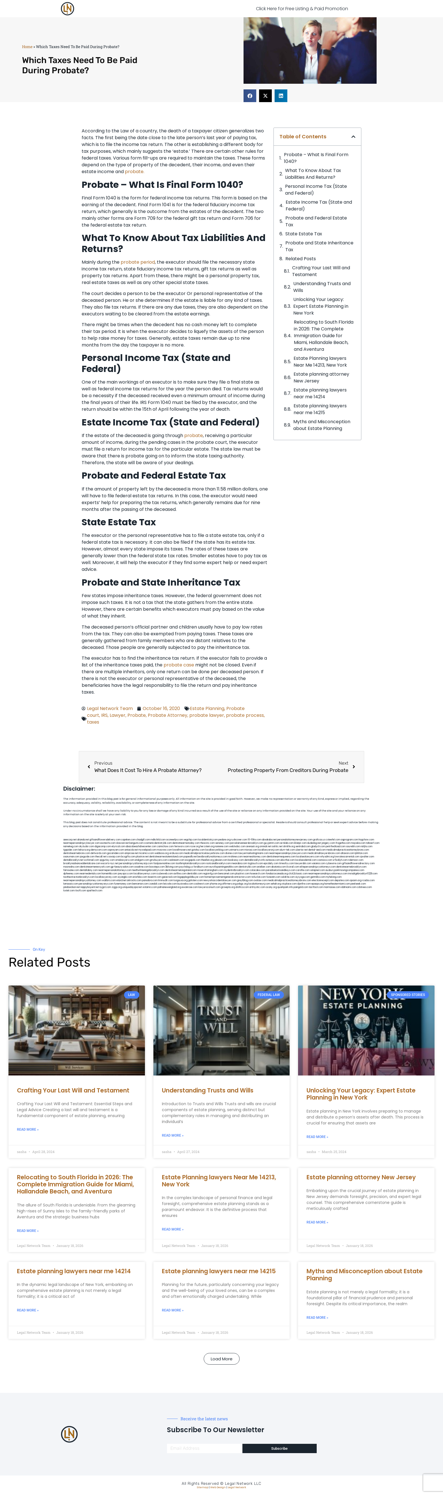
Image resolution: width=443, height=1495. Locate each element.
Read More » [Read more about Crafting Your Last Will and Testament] (28, 1130)
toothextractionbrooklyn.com (79, 877)
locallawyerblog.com (217, 849)
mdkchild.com (158, 839)
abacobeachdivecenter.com (141, 846)
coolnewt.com (201, 883)
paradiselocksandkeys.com (281, 870)
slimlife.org (289, 846)
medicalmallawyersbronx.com (323, 853)
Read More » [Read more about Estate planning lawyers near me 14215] (173, 1310)
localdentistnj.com (208, 839)
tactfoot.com (316, 887)
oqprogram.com (349, 839)
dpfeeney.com (71, 873)
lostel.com (69, 890)
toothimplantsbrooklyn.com (190, 863)
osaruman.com (71, 856)
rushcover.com (239, 839)
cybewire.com (334, 863)
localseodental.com (306, 860)
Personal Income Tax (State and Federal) (316, 189)
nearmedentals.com (90, 873)
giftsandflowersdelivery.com (105, 839)
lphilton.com (361, 853)
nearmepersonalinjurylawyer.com (81, 843)
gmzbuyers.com (159, 860)
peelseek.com (358, 883)
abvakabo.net (269, 839)
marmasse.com (332, 887)
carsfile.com (303, 870)
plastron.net (142, 856)
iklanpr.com (300, 843)
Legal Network (237, 1487)
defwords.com (99, 853)
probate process (245, 715)
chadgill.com (143, 839)
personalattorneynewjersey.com (294, 839)
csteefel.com (333, 839)
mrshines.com (235, 856)
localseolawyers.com (308, 856)
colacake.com (257, 870)
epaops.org (317, 883)
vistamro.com (149, 887)
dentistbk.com (194, 873)
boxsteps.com (157, 866)
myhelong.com (334, 877)
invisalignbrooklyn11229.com (362, 873)
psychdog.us (186, 866)
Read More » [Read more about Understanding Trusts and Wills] (173, 1135)
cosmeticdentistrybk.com (158, 843)
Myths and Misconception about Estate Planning (321, 425)
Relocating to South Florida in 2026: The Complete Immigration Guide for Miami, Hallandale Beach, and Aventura (323, 335)
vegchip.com (190, 839)
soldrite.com (288, 877)
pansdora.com (150, 880)
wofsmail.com (91, 860)
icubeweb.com (165, 873)
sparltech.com (94, 890)
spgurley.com (107, 860)
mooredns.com (71, 866)
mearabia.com (239, 863)
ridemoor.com (355, 860)
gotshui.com (198, 849)
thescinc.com (207, 843)
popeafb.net (190, 856)
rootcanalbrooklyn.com (218, 863)
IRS (104, 715)
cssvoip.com (114, 856)
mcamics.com (146, 853)
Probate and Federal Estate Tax (316, 221)
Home (27, 46)
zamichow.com (165, 846)
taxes (93, 722)
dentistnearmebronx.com (76, 853)
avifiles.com (179, 873)
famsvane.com (71, 870)
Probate (235, 708)
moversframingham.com (210, 870)
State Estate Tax (303, 234)
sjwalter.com (367, 856)
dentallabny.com (89, 870)
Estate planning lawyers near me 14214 (320, 393)
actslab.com (287, 843)
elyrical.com (118, 846)
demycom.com (99, 849)
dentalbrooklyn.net (73, 860)
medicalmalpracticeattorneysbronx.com (289, 880)
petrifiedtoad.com (336, 846)
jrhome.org (216, 883)
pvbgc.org (242, 883)
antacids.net (131, 849)
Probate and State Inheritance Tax (319, 246)
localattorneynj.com (259, 883)
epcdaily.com (271, 863)
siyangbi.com (125, 877)
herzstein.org (207, 846)
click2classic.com (298, 873)
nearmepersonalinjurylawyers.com (288, 853)
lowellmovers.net (182, 849)
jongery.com (328, 843)
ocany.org (271, 887)
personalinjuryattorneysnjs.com (136, 863)
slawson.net (122, 843)
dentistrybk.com (247, 866)
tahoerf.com (372, 843)
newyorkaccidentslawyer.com (219, 880)
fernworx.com (181, 846)
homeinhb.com (109, 873)
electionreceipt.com (323, 880)
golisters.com (195, 880)
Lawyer (117, 715)
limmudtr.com (165, 880)
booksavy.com (236, 860)
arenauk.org (252, 846)
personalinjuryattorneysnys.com (96, 883)
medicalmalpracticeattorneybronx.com (347, 849)
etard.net (121, 880)
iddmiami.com (348, 887)
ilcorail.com (292, 866)
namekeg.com (71, 846)
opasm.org (355, 880)
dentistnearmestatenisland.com (166, 856)
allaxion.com (347, 853)
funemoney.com (123, 883)
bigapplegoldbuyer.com (191, 877)
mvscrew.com (164, 849)
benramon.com (140, 883)
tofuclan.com (258, 877)
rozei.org (195, 846)
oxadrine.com (141, 866)
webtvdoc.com (237, 846)
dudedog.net (314, 843)
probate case (179, 665)
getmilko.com (317, 877)
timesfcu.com (286, 863)
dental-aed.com (317, 849)
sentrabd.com (303, 846)
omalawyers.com (124, 860)
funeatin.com (273, 877)
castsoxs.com (324, 860)
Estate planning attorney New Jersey (321, 377)
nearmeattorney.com (254, 856)
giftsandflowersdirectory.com (358, 863)
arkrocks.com (134, 880)
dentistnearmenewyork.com (95, 866)
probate (193, 435)
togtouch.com (255, 863)
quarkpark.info (285, 887)
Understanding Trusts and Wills (322, 287)
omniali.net (265, 846)
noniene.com (222, 846)
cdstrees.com (364, 887)
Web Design (218, 1487)
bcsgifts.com (128, 856)
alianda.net (83, 839)
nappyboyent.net (90, 887)
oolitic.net (277, 846)
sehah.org (276, 883)
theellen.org (207, 860)
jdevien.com (220, 860)
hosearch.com (257, 873)
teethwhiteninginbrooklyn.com (148, 870)
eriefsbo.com (140, 877)
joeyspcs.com (125, 873)
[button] (250, 95)
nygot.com (105, 887)
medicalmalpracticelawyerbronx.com (204, 853)
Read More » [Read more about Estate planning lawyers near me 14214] (28, 1310)
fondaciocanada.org (277, 873)
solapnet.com (317, 870)
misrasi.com (250, 849)
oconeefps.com (174, 839)
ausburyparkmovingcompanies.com (344, 870)
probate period (138, 262)
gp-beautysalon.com (122, 866)
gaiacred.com (169, 877)
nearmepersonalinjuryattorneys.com (328, 873)
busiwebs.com (185, 883)
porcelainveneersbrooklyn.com (246, 843)
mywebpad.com (147, 849)
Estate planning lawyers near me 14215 (320, 409)
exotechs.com (108, 843)
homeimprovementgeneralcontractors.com (228, 877)
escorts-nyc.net (109, 863)
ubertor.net (302, 849)
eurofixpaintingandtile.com (223, 866)
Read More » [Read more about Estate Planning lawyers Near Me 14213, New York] (173, 1229)
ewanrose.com (190, 887)
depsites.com (342, 880)
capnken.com (128, 839)
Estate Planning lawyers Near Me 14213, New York (320, 361)
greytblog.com (245, 880)
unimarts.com (236, 849)
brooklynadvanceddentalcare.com (82, 863)
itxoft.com (80, 890)
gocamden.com (115, 853)
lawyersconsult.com (209, 887)
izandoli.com (156, 883)
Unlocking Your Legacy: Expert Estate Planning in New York (320, 306)
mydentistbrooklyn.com (236, 870)
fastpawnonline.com (164, 863)
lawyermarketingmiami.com (253, 853)
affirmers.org (229, 883)
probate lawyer (206, 715)
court (93, 715)
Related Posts (300, 258)
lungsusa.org (181, 880)
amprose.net (131, 853)
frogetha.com (343, 843)
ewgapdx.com (193, 860)
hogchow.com (366, 839)
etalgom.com (142, 860)
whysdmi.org (327, 856)
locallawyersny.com (106, 877)
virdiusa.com (176, 853)
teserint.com (154, 877)
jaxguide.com (87, 856)
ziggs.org (117, 887)
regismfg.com (210, 873)
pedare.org (224, 839)
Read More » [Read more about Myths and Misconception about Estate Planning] (317, 1318)
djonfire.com (304, 883)
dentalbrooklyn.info (254, 860)
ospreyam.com (116, 849)
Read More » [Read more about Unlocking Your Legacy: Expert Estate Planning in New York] (317, 1137)
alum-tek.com (287, 849)
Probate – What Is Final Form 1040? (316, 158)
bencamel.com (226, 873)
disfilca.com (242, 887)
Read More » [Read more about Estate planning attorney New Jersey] (317, 1222)
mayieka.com (358, 843)
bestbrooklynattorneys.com (212, 856)
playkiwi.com (242, 873)
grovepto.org (228, 887)
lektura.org (84, 849)
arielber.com (264, 866)
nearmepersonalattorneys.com (115, 870)
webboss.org (162, 853)
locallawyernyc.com (145, 873)
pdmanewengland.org (169, 887)
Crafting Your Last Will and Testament (321, 271)
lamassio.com (70, 883)
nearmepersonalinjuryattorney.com (82, 880)
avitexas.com (273, 860)
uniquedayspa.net (132, 887)
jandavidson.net (71, 887)
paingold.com (301, 887)
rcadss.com (368, 880)
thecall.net (101, 856)
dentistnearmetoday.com (186, 843)
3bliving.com (172, 866)
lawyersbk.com (303, 863)
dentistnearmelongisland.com (181, 870)
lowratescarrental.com (347, 856)
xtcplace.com (289, 883)
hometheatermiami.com (337, 883)
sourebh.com (353, 846)
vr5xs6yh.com (340, 860)
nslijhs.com (366, 846)
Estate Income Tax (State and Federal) (319, 205)
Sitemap (202, 1487)
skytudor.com (86, 846)
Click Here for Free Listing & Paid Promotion (302, 8)
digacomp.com (103, 846)
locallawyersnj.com (268, 849)
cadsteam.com (176, 860)
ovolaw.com (260, 880)
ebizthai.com (288, 860)
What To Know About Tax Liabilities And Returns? (313, 173)
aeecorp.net (70, 839)
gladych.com (318, 846)
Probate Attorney (167, 715)
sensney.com (222, 843)
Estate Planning (207, 708)
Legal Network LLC (243, 1483)
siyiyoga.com (302, 877)
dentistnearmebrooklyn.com (351, 866)
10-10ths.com (254, 839)
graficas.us (319, 839)
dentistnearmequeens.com (281, 856)
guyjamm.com (271, 843)
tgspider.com (70, 849)
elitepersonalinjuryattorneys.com (318, 866)
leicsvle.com (170, 883)
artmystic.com (257, 887)
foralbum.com (201, 866)
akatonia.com (278, 866)
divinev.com (231, 853)
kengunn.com (136, 843)
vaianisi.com (318, 863)
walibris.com (109, 880)
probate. (134, 171)
